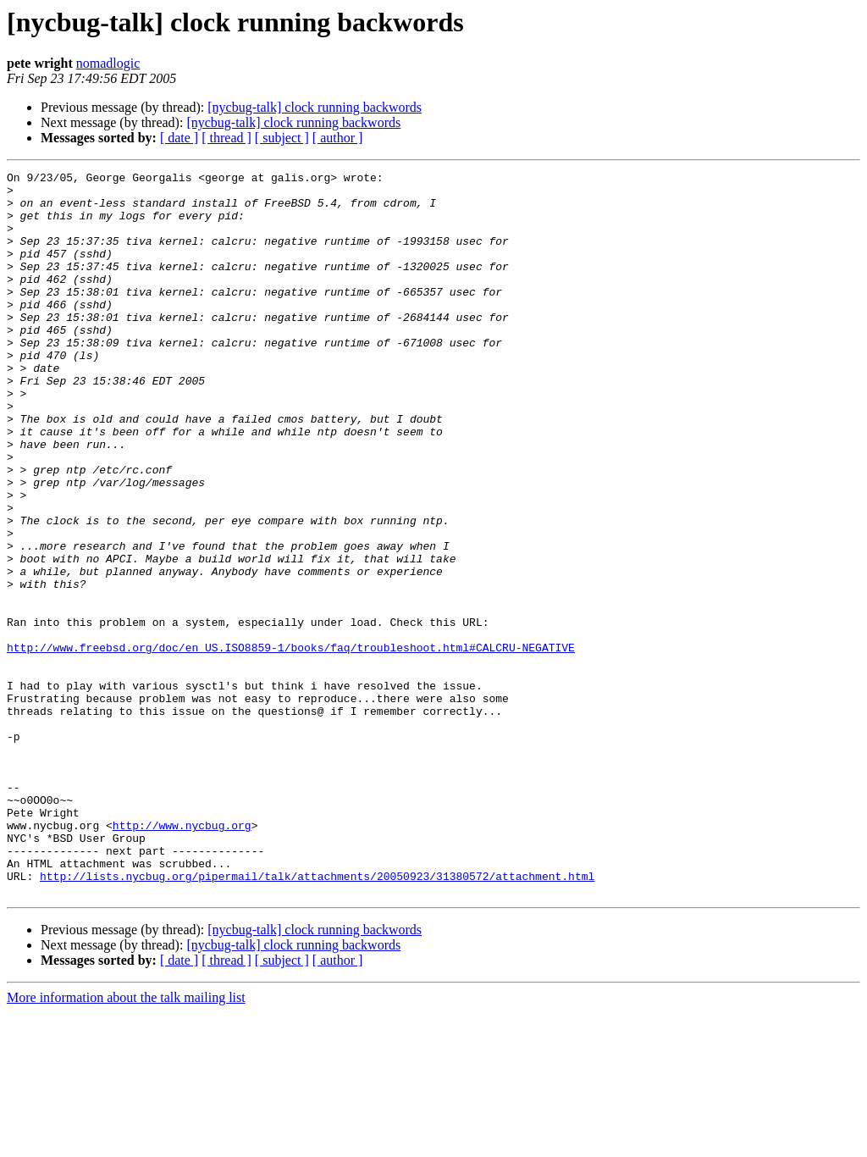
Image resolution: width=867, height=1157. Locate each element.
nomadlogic (108, 63)
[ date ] (179, 137)
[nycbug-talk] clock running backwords (314, 107)
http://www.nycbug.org (182, 957)
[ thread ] (226, 137)
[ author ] (337, 137)
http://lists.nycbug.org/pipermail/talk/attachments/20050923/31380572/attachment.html (317, 1018)
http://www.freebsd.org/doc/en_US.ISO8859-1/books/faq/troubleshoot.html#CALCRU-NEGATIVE (291, 743)
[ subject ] (282, 137)
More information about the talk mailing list (126, 1142)
